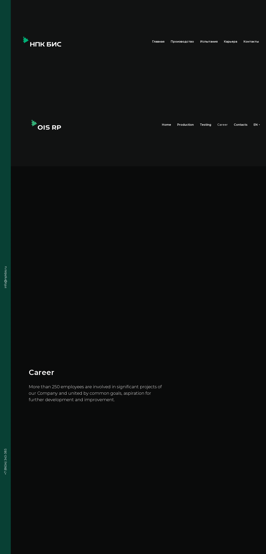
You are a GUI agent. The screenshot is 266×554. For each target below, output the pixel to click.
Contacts (240, 124)
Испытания (209, 41)
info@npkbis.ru (5, 277)
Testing (205, 124)
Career (222, 124)
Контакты (251, 41)
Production (185, 124)
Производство (182, 41)
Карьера (230, 41)
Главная (158, 41)
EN (256, 124)
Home (166, 124)
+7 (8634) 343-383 (5, 462)
